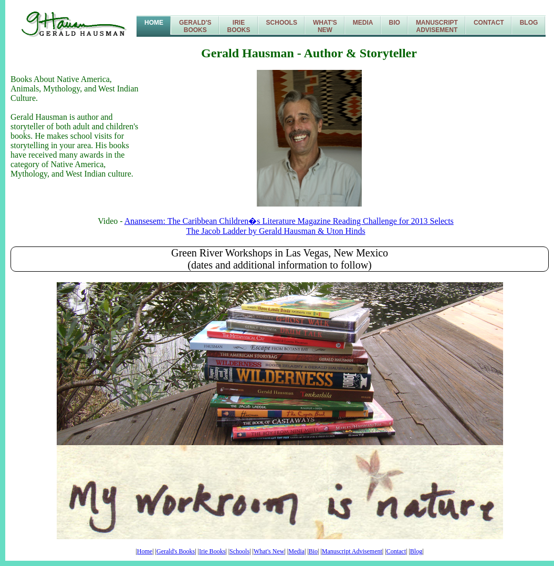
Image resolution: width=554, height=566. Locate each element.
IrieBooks (238, 26)
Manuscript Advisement (352, 551)
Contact (489, 22)
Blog (529, 22)
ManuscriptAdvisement (437, 26)
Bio (394, 22)
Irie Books (212, 551)
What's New (269, 551)
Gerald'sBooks (195, 26)
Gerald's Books (175, 551)
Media (363, 22)
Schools (281, 22)
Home (153, 22)
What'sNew (325, 26)
